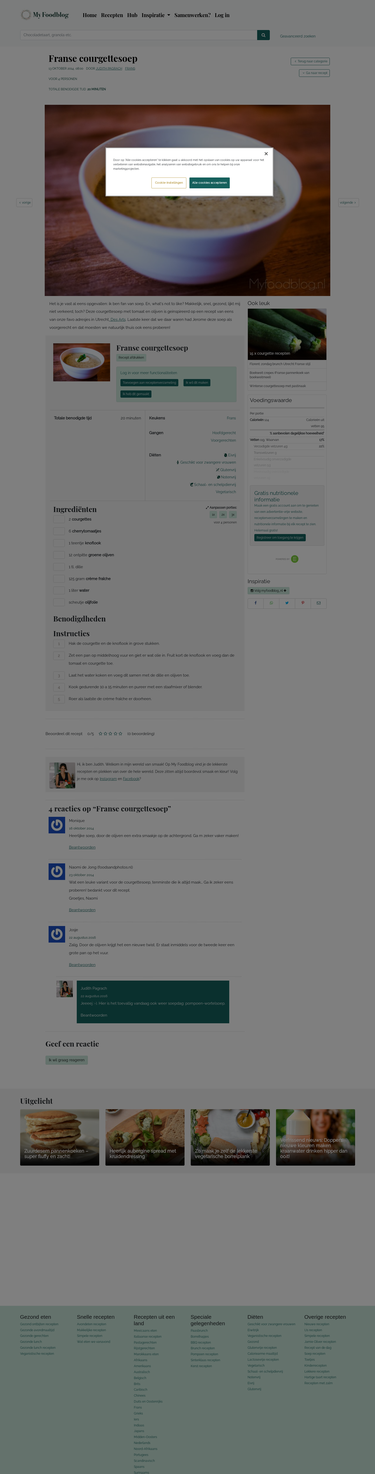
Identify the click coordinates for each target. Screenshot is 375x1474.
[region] (189, 171)
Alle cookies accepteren (209, 182)
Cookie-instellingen (169, 182)
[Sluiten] (266, 153)
